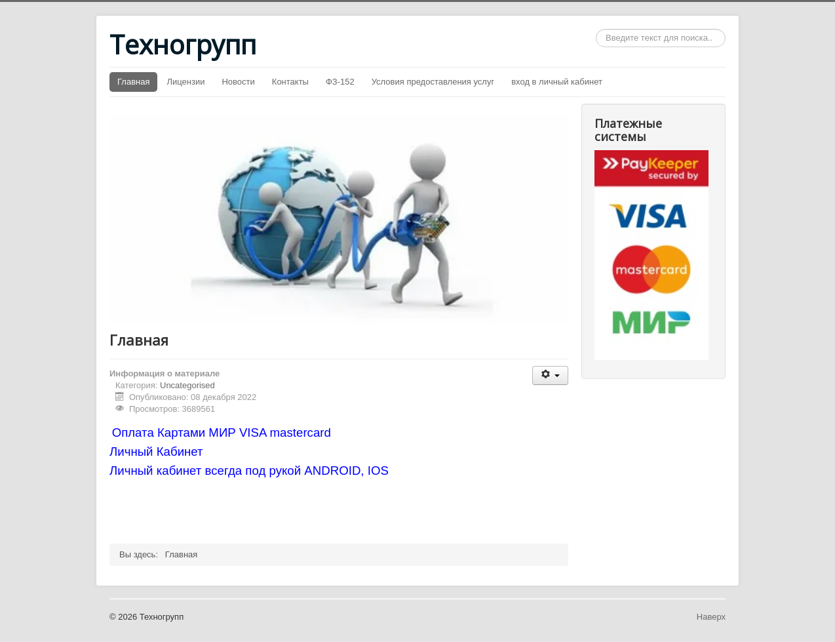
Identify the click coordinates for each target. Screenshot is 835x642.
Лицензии (185, 82)
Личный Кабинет (156, 451)
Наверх (711, 617)
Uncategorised (187, 385)
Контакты (290, 82)
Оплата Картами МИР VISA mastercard (223, 432)
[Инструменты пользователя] (550, 375)
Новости (238, 82)
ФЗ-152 (340, 82)
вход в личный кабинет (556, 82)
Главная (133, 82)
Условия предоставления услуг (433, 82)
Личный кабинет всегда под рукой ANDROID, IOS (249, 470)
